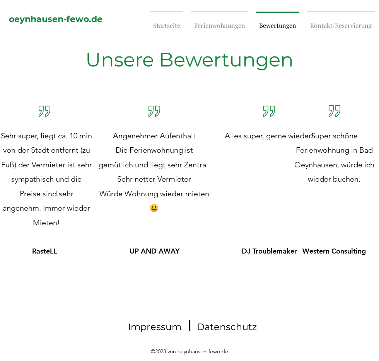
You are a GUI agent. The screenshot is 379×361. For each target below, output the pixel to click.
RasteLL (44, 251)
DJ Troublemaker (269, 251)
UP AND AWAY (154, 251)
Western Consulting (334, 251)
